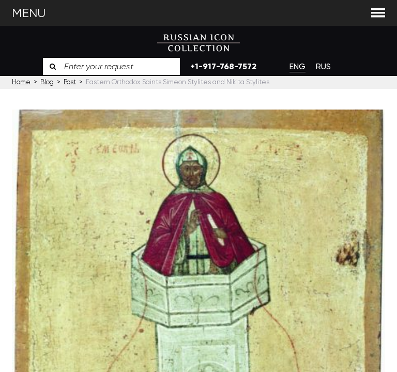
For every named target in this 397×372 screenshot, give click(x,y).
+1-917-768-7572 (223, 66)
